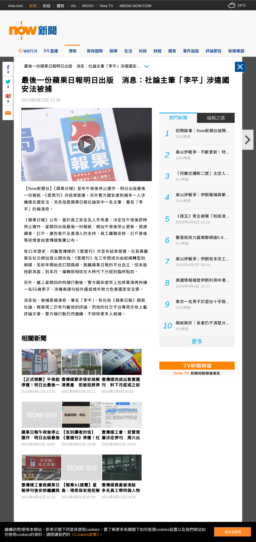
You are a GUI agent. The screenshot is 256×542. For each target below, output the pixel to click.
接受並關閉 (233, 532)
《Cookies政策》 (84, 534)
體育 (60, 6)
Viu (73, 6)
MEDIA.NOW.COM (136, 6)
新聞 (33, 6)
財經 (46, 6)
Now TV (106, 6)
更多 (197, 341)
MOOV (88, 6)
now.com (15, 6)
